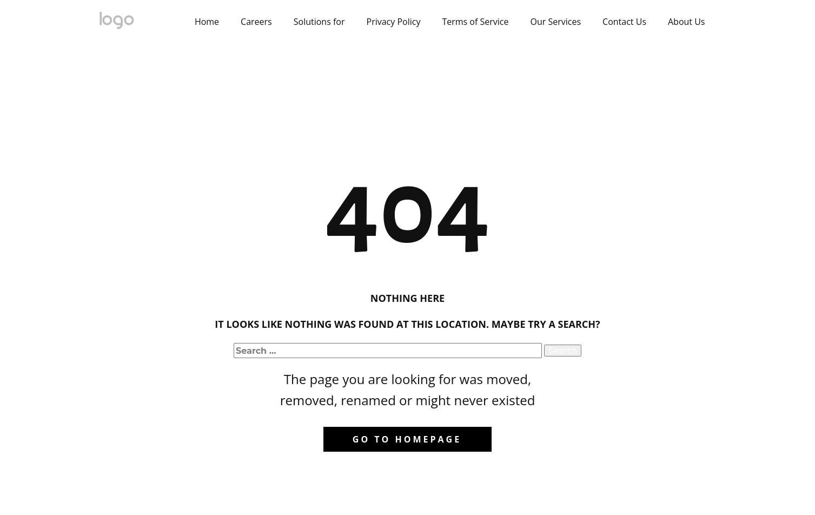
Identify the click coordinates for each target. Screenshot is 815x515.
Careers (256, 22)
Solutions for (319, 22)
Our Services (556, 22)
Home (207, 22)
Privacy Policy (394, 22)
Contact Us (624, 22)
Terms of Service (475, 22)
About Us (686, 22)
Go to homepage (407, 439)
